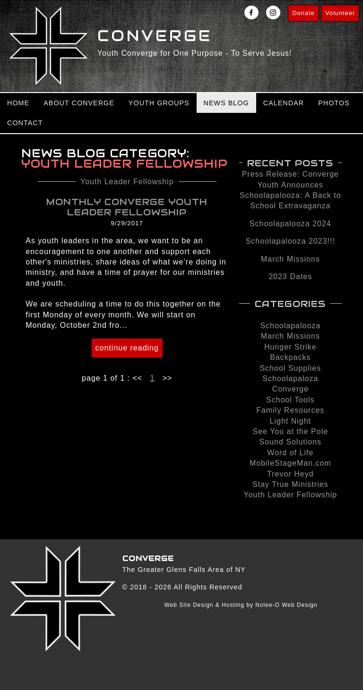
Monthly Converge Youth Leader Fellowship (126, 207)
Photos (334, 103)
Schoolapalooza (290, 326)
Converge (290, 389)
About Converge (78, 103)
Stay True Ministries (290, 484)
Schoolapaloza (290, 379)
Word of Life (290, 453)
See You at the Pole (290, 431)
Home (18, 103)
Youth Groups (159, 103)
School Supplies (290, 368)
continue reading (127, 348)
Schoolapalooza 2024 (290, 224)
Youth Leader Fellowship (127, 182)
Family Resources (290, 410)
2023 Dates (290, 277)
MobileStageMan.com (290, 463)
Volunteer (340, 13)
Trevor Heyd (290, 474)
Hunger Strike (290, 347)
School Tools (290, 400)
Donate (303, 13)
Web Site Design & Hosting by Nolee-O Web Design (240, 605)
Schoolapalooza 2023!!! (290, 241)
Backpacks (290, 357)
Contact (25, 123)
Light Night (290, 421)
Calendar (283, 103)
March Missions (290, 259)
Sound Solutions (290, 442)
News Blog (226, 103)
